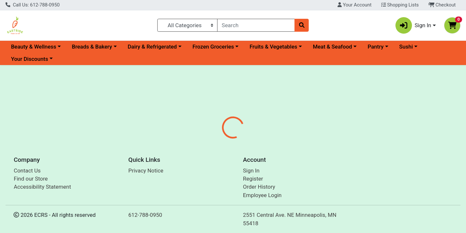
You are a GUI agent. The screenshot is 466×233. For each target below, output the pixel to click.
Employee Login (262, 195)
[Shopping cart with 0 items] (452, 25)
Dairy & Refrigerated (152, 46)
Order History (259, 186)
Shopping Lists (400, 5)
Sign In (251, 170)
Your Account (355, 5)
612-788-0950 (145, 215)
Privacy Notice (145, 170)
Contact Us (27, 170)
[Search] (256, 25)
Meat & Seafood (332, 46)
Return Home (233, 108)
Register (253, 178)
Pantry (375, 46)
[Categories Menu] (187, 25)
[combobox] (256, 25)
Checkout (442, 5)
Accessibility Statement (42, 186)
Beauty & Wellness (33, 46)
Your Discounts (29, 59)
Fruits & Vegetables (273, 46)
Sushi (406, 46)
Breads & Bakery (92, 46)
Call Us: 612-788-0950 (33, 5)
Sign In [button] (413, 25)
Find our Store (31, 178)
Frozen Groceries (213, 46)
